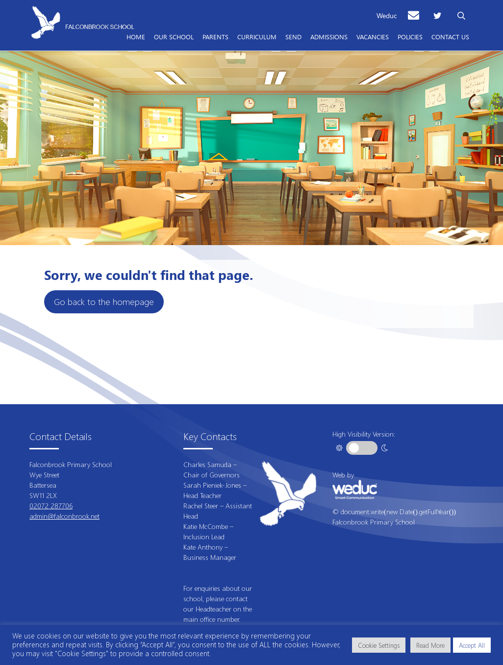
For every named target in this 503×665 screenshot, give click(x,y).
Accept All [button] (472, 645)
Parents (215, 36)
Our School (174, 36)
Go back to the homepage (104, 301)
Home (135, 36)
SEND (293, 36)
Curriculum (257, 36)
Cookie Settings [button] (379, 645)
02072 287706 (51, 505)
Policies (410, 36)
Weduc (387, 15)
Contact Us (450, 36)
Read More (430, 645)
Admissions (329, 36)
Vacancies (372, 36)
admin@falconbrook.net (64, 516)
